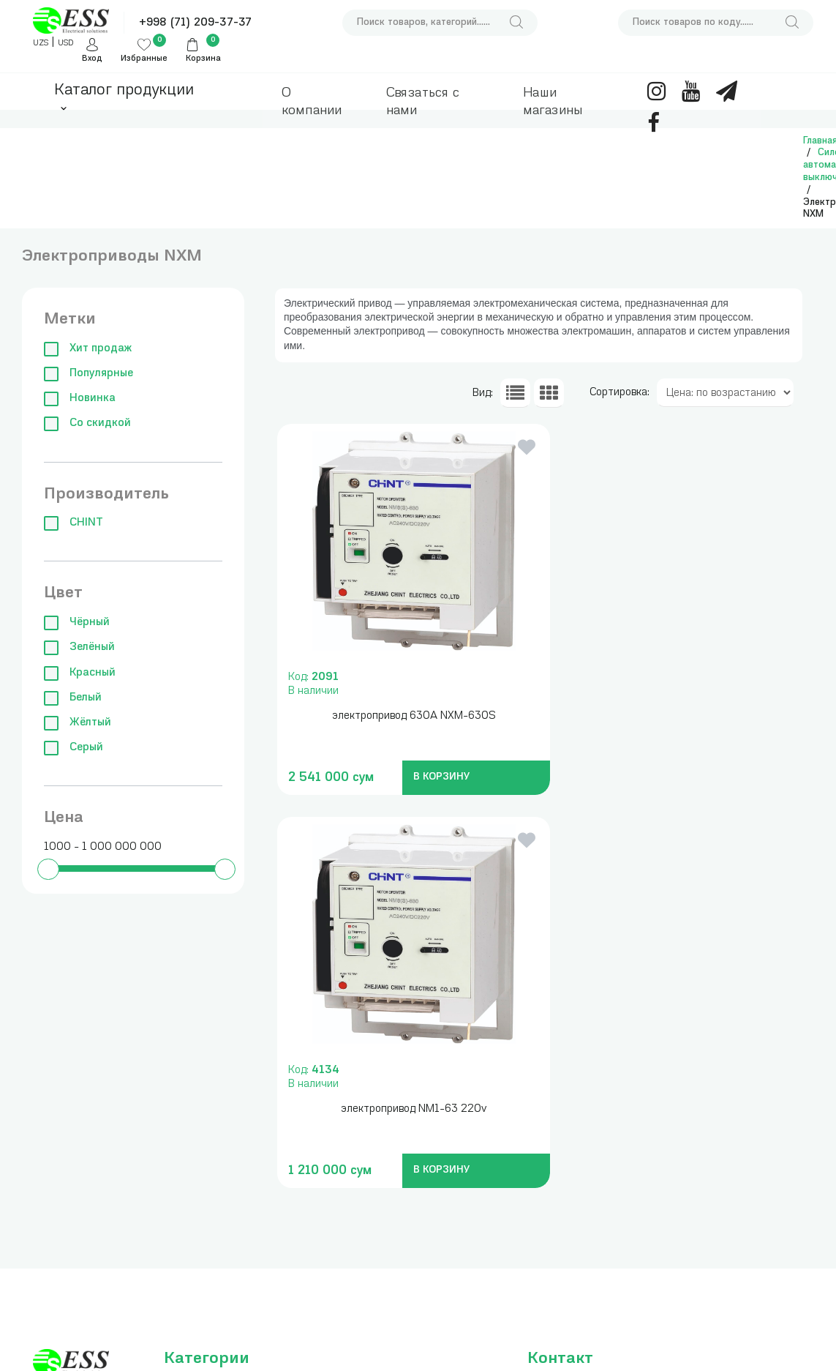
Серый (73, 748)
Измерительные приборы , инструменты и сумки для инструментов (204, 1102)
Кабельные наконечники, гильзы (306, 1200)
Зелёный (79, 647)
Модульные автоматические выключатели (204, 1236)
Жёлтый (77, 723)
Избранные (144, 59)
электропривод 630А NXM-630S (403, 716)
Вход (92, 59)
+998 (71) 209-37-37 (195, 23)
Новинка (80, 399)
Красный (80, 673)
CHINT (73, 523)
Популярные (88, 374)
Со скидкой (87, 423)
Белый (73, 698)
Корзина (203, 59)
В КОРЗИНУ (430, 777)
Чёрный (77, 623)
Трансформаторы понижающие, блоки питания (316, 1151)
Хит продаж (88, 349)
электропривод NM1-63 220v (677, 716)
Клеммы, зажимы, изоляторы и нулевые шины (217, 1335)
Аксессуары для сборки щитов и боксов (311, 1250)
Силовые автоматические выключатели (204, 1285)
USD (65, 44)
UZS (40, 44)
